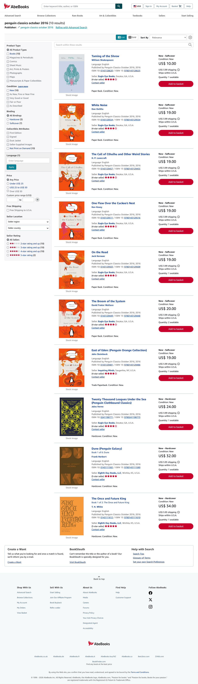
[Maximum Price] (28, 200)
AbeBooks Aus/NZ (108, 656)
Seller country (14, 228)
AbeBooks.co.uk (40, 656)
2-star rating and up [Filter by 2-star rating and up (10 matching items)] (27, 243)
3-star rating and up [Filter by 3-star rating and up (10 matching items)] (27, 247)
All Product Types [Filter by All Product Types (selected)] (17, 49)
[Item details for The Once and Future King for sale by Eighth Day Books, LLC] (71, 516)
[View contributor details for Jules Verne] (97, 406)
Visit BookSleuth (78, 562)
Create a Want (14, 562)
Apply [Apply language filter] (11, 167)
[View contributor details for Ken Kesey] (97, 207)
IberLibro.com (143, 656)
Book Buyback (56, 602)
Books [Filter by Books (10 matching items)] (13, 53)
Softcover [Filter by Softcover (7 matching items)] (14, 123)
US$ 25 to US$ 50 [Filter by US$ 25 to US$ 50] (17, 187)
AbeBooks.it (90, 656)
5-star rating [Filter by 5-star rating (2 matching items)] (23, 255)
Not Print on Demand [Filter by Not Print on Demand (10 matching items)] (21, 148)
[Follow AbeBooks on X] (150, 600)
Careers (86, 602)
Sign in (149, 6)
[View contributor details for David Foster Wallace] (103, 305)
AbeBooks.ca (127, 656)
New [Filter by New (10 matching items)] (12, 90)
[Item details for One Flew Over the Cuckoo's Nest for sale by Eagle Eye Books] (71, 221)
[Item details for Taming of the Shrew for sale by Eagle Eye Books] (71, 73)
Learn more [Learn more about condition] (23, 86)
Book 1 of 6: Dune (100, 452)
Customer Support (123, 597)
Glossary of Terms (141, 557)
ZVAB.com (159, 656)
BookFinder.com (99, 662)
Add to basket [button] (175, 84)
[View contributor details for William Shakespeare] (103, 60)
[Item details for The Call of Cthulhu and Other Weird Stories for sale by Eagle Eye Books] (71, 171)
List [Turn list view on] (121, 37)
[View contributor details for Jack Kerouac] (98, 256)
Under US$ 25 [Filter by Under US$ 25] (15, 183)
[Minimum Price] (12, 200)
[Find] (118, 6)
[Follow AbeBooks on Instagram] (150, 607)
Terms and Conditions (140, 672)
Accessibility (88, 628)
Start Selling (187, 15)
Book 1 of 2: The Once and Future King (110, 502)
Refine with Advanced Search (71, 27)
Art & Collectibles (107, 15)
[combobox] (78, 6)
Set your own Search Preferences (148, 561)
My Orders (21, 608)
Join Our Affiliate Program (60, 597)
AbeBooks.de (58, 656)
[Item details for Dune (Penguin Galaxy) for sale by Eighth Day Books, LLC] (71, 466)
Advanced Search (13, 15)
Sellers (162, 15)
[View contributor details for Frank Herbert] (99, 456)
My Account (161, 6)
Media (85, 597)
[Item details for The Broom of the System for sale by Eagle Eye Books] (71, 319)
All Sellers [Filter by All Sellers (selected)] (15, 239)
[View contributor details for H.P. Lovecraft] (99, 158)
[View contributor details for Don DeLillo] (97, 109)
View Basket (22, 613)
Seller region (14, 222)
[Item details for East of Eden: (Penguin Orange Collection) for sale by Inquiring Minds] (71, 368)
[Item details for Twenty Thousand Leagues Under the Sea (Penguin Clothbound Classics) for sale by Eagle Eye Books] (71, 417)
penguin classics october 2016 (37, 27)
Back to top (99, 579)
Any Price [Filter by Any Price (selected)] (13, 179)
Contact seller (98, 82)
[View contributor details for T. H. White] (97, 506)
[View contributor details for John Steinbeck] (100, 354)
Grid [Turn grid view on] (132, 37)
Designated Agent (90, 623)
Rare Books (77, 15)
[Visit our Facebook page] (150, 593)
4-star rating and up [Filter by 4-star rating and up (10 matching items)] (27, 251)
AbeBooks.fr (75, 656)
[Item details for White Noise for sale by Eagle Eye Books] (71, 122)
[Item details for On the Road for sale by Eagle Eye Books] (71, 270)
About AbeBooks (90, 592)
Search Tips (138, 553)
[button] (190, 45)
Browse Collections (46, 15)
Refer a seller (55, 608)
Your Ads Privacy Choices (93, 618)
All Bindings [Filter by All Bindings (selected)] (14, 115)
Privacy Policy (88, 613)
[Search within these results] (123, 44)
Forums (86, 608)
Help (188, 6)
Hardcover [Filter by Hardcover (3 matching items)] (15, 119)
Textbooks (137, 15)
